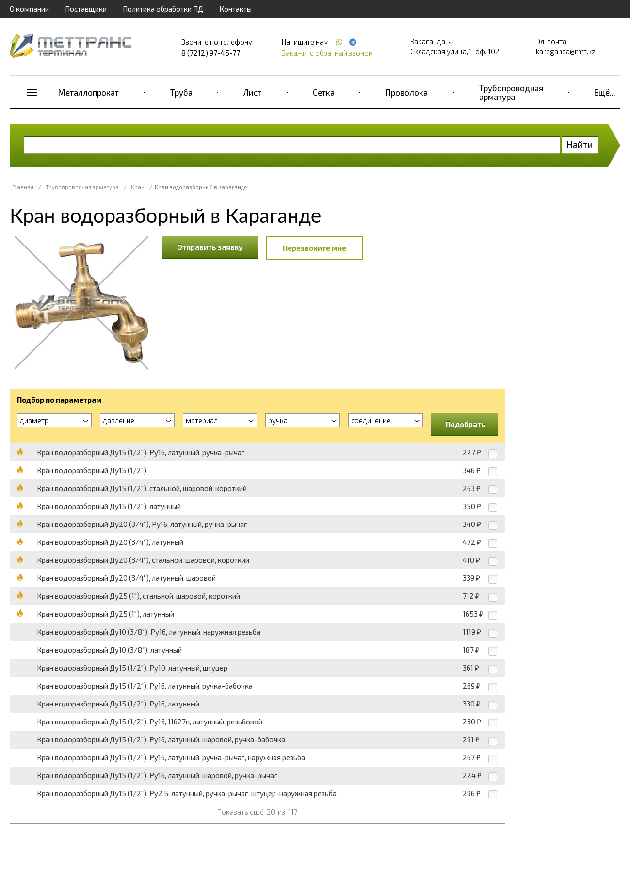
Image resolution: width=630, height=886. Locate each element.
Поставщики (86, 8)
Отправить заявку (210, 247)
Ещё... (604, 92)
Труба (181, 92)
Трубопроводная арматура (511, 92)
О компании (29, 8)
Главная (22, 187)
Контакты (235, 8)
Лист (252, 92)
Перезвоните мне (314, 248)
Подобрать (465, 424)
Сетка (324, 92)
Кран (138, 187)
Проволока (407, 92)
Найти (579, 144)
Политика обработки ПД (163, 8)
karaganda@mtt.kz (566, 51)
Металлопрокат (88, 92)
